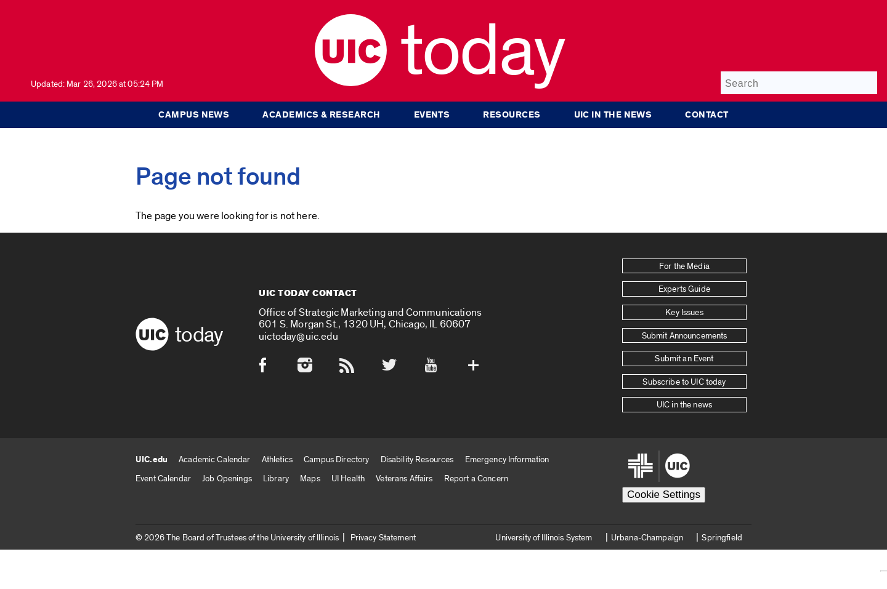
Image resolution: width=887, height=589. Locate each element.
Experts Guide (684, 289)
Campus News (193, 114)
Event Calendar (163, 478)
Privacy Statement (383, 537)
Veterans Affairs (404, 478)
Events (432, 114)
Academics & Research (321, 114)
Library (276, 478)
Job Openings (227, 478)
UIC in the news (613, 114)
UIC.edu (152, 459)
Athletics (277, 459)
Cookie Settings (663, 494)
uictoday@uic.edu (298, 336)
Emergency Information (507, 459)
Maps (310, 478)
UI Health (348, 478)
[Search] (799, 82)
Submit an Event (684, 358)
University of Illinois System (543, 537)
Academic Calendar (214, 459)
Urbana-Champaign (647, 537)
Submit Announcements (684, 336)
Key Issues (684, 312)
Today (482, 51)
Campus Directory (336, 459)
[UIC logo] (350, 83)
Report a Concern (476, 478)
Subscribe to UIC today (684, 382)
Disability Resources (417, 459)
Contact (706, 114)
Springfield (722, 537)
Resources (511, 114)
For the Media (684, 266)
